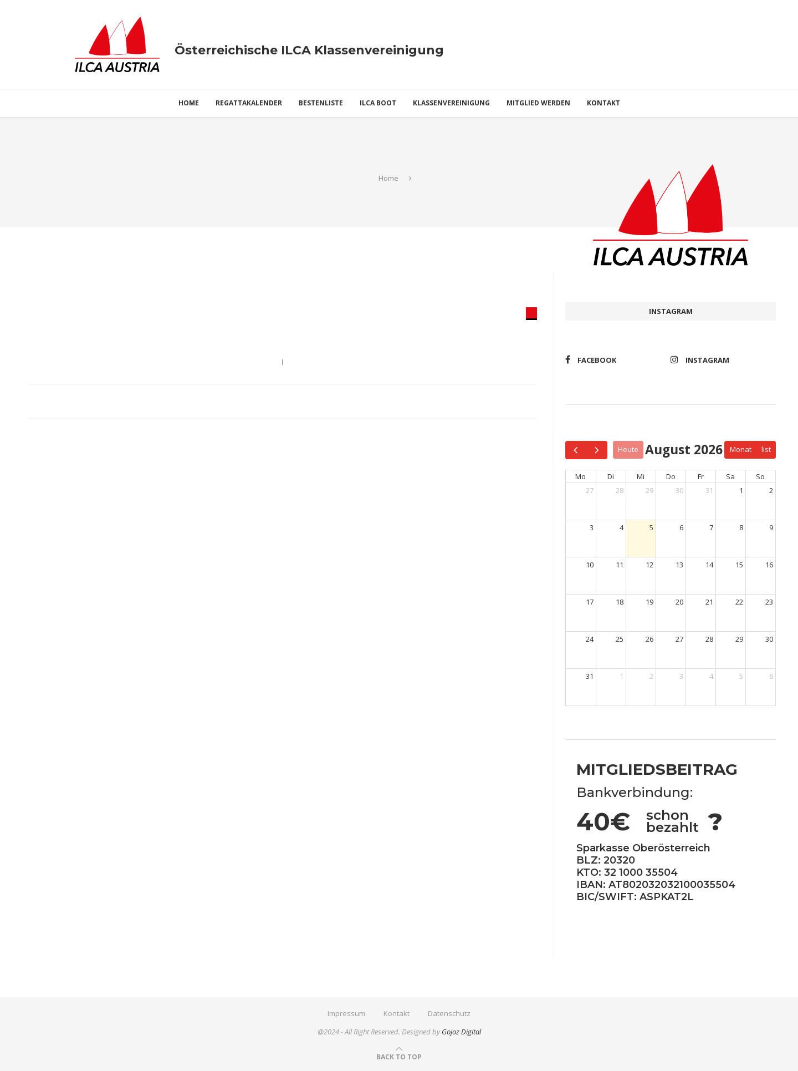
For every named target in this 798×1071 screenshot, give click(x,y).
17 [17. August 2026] (590, 602)
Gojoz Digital (461, 1032)
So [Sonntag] (760, 476)
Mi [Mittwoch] (640, 476)
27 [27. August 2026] (679, 639)
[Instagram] (720, 360)
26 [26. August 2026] (649, 639)
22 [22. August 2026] (739, 602)
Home (188, 103)
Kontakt (603, 103)
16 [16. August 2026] (769, 565)
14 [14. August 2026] (709, 565)
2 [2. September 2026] (651, 676)
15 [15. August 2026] (739, 565)
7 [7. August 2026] (711, 527)
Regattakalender (249, 103)
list (766, 449)
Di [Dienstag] (610, 476)
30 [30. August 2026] (769, 639)
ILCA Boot (378, 103)
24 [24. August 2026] (590, 639)
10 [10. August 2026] (590, 565)
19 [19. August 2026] (649, 602)
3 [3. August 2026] (592, 527)
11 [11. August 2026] (619, 565)
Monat (740, 449)
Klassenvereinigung (451, 103)
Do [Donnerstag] (671, 476)
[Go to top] (399, 1057)
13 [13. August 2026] (679, 565)
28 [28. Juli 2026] (619, 490)
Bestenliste (321, 103)
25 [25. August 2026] (619, 639)
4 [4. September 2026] (711, 676)
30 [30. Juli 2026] (679, 490)
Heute (628, 449)
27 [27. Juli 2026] (590, 490)
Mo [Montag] (580, 476)
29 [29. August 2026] (739, 639)
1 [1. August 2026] (741, 490)
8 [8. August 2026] (741, 527)
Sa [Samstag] (730, 476)
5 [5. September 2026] (741, 676)
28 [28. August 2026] (709, 639)
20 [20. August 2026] (679, 602)
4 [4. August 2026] (621, 527)
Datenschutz (449, 1013)
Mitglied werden (538, 103)
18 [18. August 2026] (619, 602)
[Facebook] (615, 360)
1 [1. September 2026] (621, 676)
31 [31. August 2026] (590, 676)
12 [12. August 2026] (649, 565)
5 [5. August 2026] (651, 527)
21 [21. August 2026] (709, 602)
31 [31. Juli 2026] (709, 490)
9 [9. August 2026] (771, 527)
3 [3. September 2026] (681, 676)
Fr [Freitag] (701, 476)
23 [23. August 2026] (769, 602)
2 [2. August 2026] (771, 490)
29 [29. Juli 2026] (649, 490)
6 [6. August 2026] (681, 527)
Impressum (346, 1013)
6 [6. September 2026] (771, 676)
